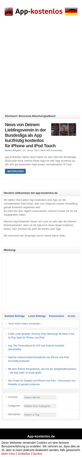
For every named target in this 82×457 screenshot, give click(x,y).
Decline (37, 453)
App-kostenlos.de (41, 436)
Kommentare (56, 316)
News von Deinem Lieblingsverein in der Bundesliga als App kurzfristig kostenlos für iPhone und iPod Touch (30, 135)
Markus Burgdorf (13, 150)
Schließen (24, 453)
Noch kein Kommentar (51, 150)
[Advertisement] (41, 68)
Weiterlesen (15, 171)
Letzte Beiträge (37, 316)
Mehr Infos (8, 453)
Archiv (71, 316)
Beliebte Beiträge (15, 316)
